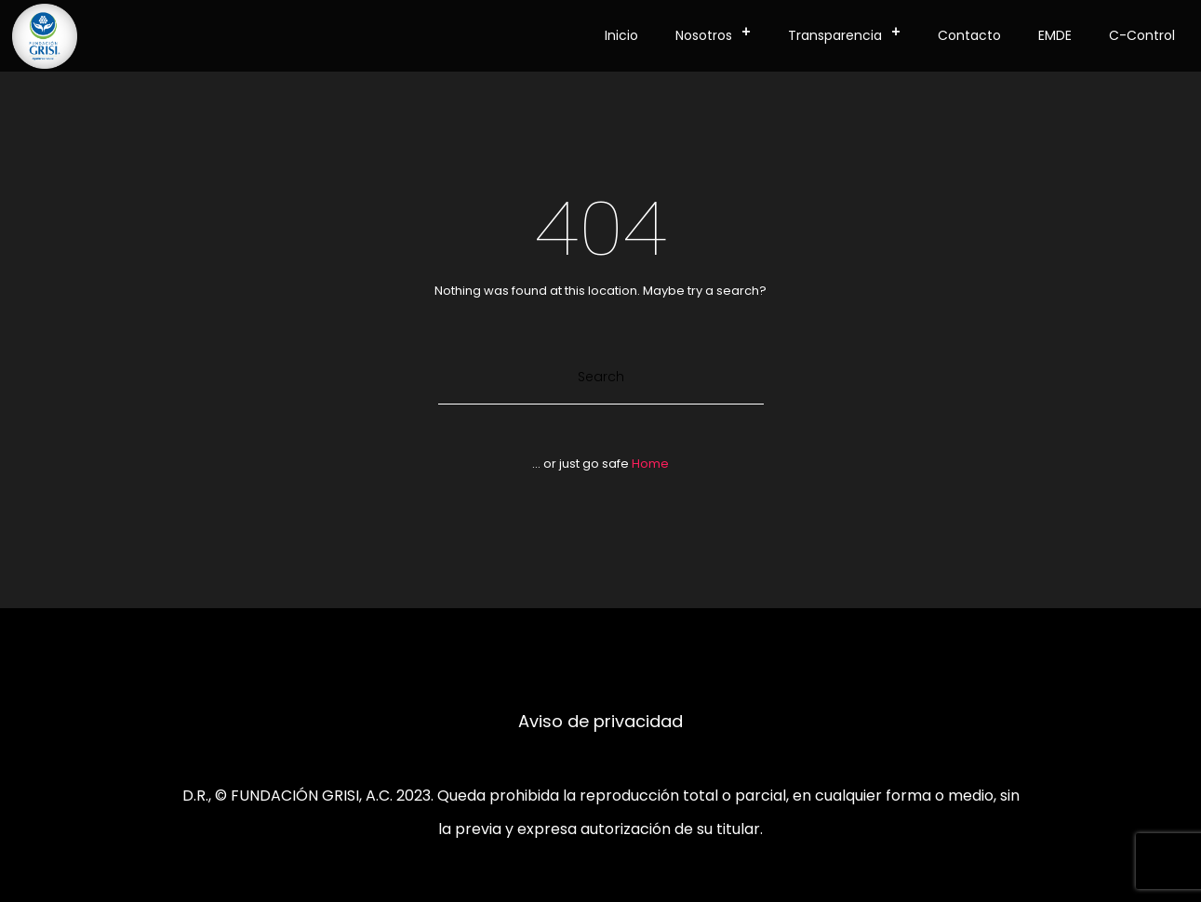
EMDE (1055, 35)
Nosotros (718, 32)
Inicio (621, 35)
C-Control (1142, 35)
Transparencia (850, 32)
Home (650, 463)
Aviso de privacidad (600, 721)
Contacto (969, 35)
